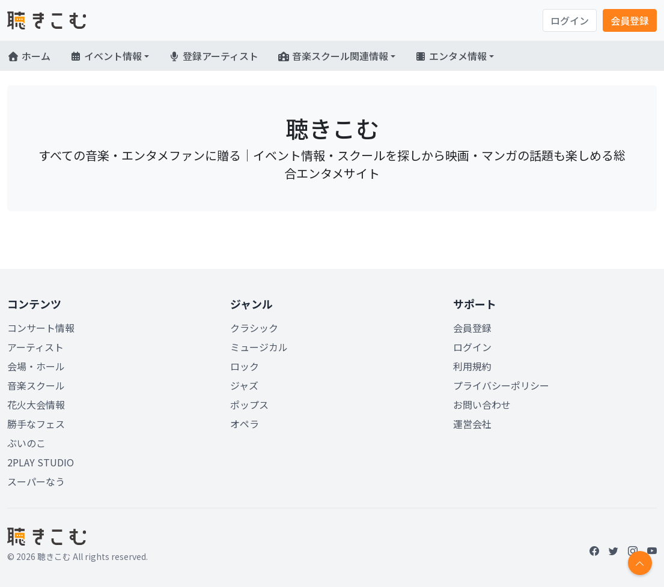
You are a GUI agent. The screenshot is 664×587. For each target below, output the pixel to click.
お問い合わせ (482, 404)
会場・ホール (36, 366)
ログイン (569, 20)
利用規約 (472, 366)
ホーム (28, 56)
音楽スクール (36, 385)
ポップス (249, 404)
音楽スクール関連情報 (333, 56)
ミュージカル (259, 347)
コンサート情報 (41, 328)
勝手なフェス (36, 424)
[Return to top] (640, 563)
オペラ (244, 424)
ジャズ (244, 385)
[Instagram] (633, 550)
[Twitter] (613, 550)
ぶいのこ (26, 443)
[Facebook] (594, 550)
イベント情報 (106, 56)
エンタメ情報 (451, 56)
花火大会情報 (36, 404)
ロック (244, 366)
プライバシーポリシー (501, 385)
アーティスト (35, 347)
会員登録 (630, 20)
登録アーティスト (213, 56)
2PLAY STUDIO (40, 462)
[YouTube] (652, 550)
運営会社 (472, 424)
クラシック (254, 328)
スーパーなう (36, 481)
